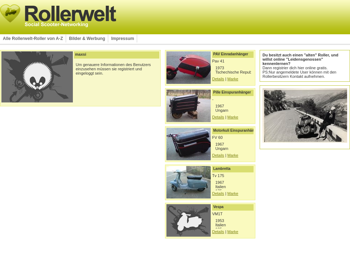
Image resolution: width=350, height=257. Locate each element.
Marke (233, 79)
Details (218, 79)
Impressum (122, 38)
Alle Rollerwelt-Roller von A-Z (33, 38)
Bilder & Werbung (87, 38)
